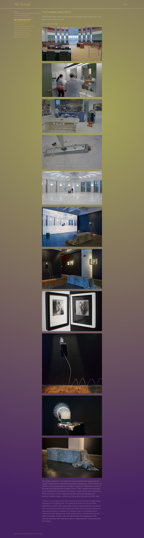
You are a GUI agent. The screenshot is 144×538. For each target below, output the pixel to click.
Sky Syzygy (22, 4)
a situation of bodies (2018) (22, 28)
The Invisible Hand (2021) (22, 20)
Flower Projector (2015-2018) (23, 30)
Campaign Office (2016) (21, 33)
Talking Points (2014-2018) (22, 35)
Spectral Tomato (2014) (21, 37)
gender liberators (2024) (21, 15)
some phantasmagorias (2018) (23, 26)
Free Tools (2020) (19, 24)
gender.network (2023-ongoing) (23, 17)
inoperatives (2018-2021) (21, 22)
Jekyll (31, 533)
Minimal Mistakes (38, 533)
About (126, 4)
